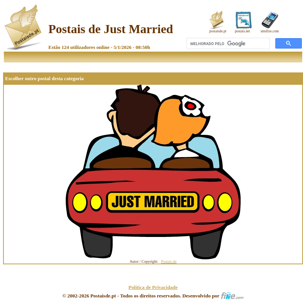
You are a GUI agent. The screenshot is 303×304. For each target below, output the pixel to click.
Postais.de (168, 261)
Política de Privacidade (153, 287)
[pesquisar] (227, 43)
